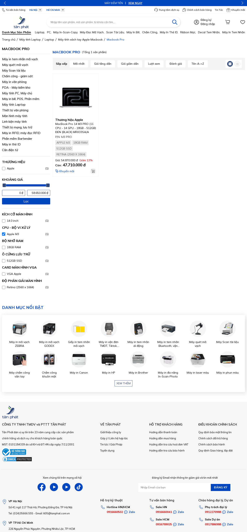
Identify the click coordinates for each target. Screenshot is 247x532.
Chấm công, (150, 32)
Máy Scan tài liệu (14, 70)
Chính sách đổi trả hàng (213, 438)
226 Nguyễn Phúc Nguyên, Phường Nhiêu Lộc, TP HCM (42, 528)
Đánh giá (176, 64)
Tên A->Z (198, 64)
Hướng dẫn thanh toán (163, 432)
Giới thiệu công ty (110, 432)
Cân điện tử (10, 150)
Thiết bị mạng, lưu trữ (17, 127)
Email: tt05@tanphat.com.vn (53, 513)
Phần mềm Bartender (17, 139)
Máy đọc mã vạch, (92, 32)
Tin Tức (219, 9)
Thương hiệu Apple (69, 120)
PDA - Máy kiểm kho (16, 87)
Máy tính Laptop (14, 104)
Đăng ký (206, 20)
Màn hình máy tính (14, 116)
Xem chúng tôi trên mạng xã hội (62, 477)
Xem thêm (123, 383)
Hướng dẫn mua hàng (162, 438)
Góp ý (104, 438)
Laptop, (40, 32)
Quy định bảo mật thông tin (215, 432)
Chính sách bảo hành (211, 444)
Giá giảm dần (129, 64)
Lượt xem (154, 64)
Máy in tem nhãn (233, 32)
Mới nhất (78, 64)
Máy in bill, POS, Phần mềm (20, 99)
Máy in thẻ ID (11, 144)
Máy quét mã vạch (15, 65)
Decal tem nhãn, (209, 32)
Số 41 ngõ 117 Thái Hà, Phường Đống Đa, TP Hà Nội (40, 507)
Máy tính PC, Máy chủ (17, 93)
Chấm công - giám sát (17, 76)
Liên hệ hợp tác (118, 438)
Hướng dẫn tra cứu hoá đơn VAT (168, 444)
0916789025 (164, 524)
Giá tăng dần (102, 64)
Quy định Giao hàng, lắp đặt (215, 450)
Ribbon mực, (188, 32)
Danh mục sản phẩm (16, 32)
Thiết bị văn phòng (15, 110)
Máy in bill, (133, 32)
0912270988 (213, 512)
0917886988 (213, 524)
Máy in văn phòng (14, 82)
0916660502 (115, 512)
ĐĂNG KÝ (220, 487)
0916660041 (164, 512)
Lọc (26, 201)
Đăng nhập (208, 24)
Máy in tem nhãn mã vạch (20, 59)
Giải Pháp (116, 444)
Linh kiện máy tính (14, 122)
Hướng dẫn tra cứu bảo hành (167, 450)
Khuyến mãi (235, 10)
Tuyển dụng (107, 450)
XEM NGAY (135, 3)
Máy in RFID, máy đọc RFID (21, 133)
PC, (49, 32)
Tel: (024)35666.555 (21, 513)
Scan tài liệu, (115, 32)
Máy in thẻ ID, (169, 32)
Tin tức (104, 444)
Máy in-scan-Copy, (65, 32)
